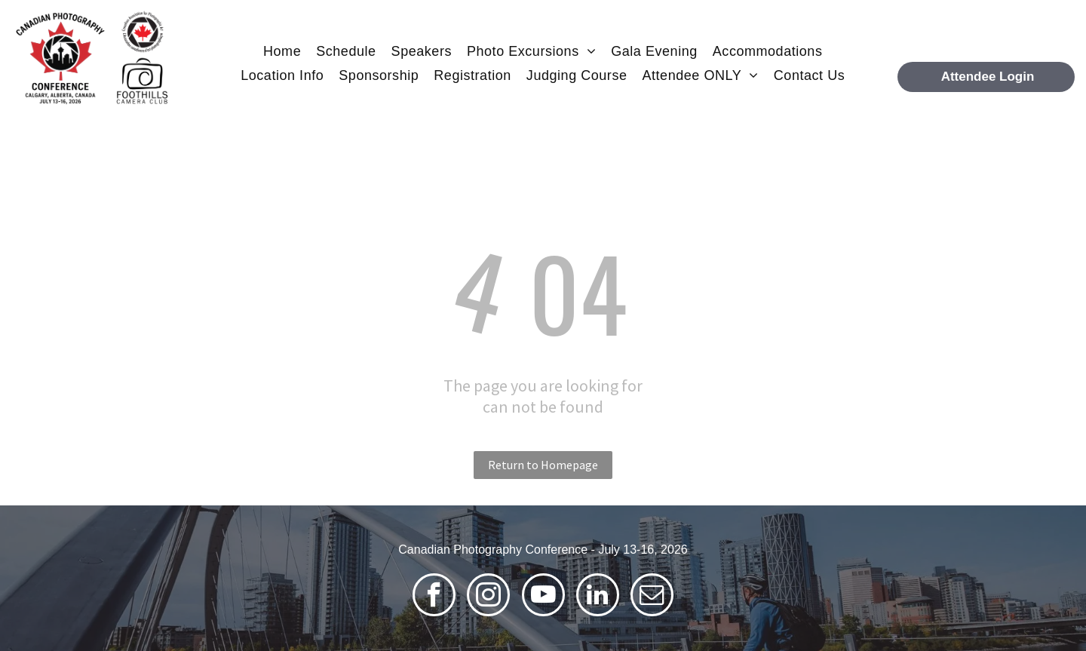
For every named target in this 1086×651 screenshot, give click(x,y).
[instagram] (488, 596)
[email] (651, 596)
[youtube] (543, 596)
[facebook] (434, 596)
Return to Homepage (543, 464)
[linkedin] (597, 596)
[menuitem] (282, 51)
